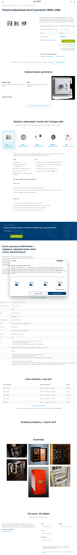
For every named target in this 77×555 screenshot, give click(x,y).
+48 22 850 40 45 (71, 44)
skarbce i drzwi (61, 56)
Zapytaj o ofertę (60, 62)
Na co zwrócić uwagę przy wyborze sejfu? (38, 105)
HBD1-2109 (6, 402)
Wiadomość (44, 537)
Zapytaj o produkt (68, 41)
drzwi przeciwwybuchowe (48, 56)
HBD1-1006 (6, 388)
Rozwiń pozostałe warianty (38, 405)
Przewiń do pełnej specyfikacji (47, 40)
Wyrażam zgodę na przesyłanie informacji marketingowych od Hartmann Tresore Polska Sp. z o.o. (56, 547)
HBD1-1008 (6, 391)
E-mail (42, 530)
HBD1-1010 (6, 395)
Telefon (61, 523)
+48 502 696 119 (70, 46)
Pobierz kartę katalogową (38, 297)
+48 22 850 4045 (57, 408)
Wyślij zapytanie (16, 236)
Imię (42, 523)
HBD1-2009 (6, 398)
